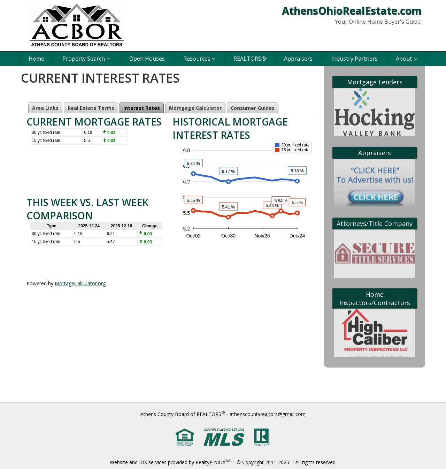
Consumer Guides (253, 108)
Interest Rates (141, 108)
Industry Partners (354, 58)
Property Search (86, 58)
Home (36, 58)
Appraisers (298, 58)
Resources (199, 58)
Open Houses (147, 58)
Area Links (45, 108)
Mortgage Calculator (195, 108)
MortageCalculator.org (80, 283)
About (406, 58)
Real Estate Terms (91, 108)
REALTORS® (249, 58)
